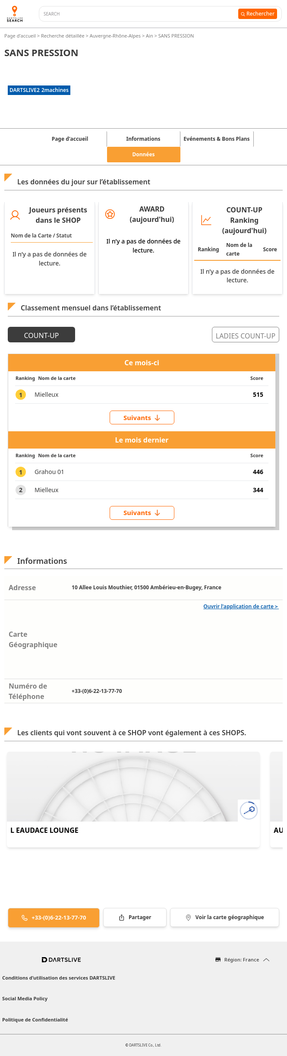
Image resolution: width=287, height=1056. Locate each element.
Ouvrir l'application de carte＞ (241, 606)
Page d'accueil (20, 35)
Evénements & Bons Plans (216, 138)
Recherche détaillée (63, 35)
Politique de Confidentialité (35, 1019)
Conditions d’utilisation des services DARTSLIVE (58, 977)
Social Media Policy (24, 998)
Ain (149, 35)
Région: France (241, 959)
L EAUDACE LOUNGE (44, 830)
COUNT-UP (41, 335)
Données (143, 154)
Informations (143, 138)
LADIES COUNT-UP (245, 336)
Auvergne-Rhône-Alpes (115, 35)
